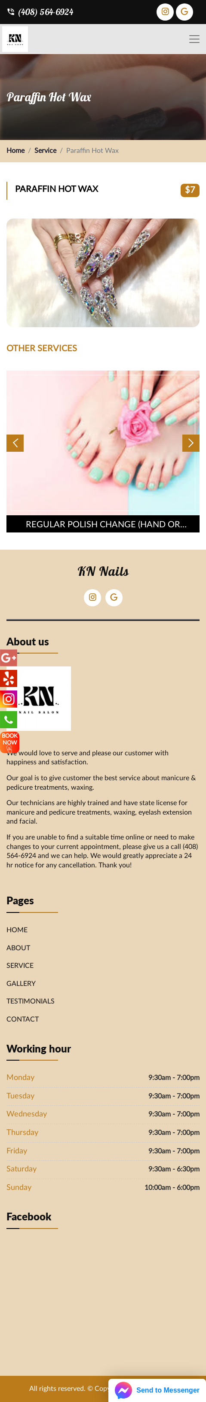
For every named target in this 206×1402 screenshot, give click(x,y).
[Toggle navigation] (194, 39)
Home (15, 150)
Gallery (21, 983)
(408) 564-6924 (39, 12)
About (18, 948)
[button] (15, 443)
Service (45, 150)
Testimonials (30, 1001)
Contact (22, 1019)
